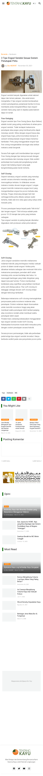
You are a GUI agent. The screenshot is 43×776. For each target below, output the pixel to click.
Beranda (4, 54)
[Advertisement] (21, 28)
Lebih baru (6, 461)
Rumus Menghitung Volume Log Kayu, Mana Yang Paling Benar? (27, 579)
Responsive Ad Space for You (21, 681)
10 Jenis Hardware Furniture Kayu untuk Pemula (20, 425)
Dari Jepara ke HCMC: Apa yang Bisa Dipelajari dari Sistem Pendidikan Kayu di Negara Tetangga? (29, 525)
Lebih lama (37, 461)
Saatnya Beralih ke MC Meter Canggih (28, 537)
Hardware (12, 54)
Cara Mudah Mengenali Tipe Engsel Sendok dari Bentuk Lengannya (6, 426)
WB (16, 393)
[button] (3, 3)
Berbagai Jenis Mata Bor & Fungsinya (27, 615)
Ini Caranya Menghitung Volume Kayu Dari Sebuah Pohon (27, 592)
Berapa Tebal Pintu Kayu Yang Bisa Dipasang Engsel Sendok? (35, 425)
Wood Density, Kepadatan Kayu (29, 602)
